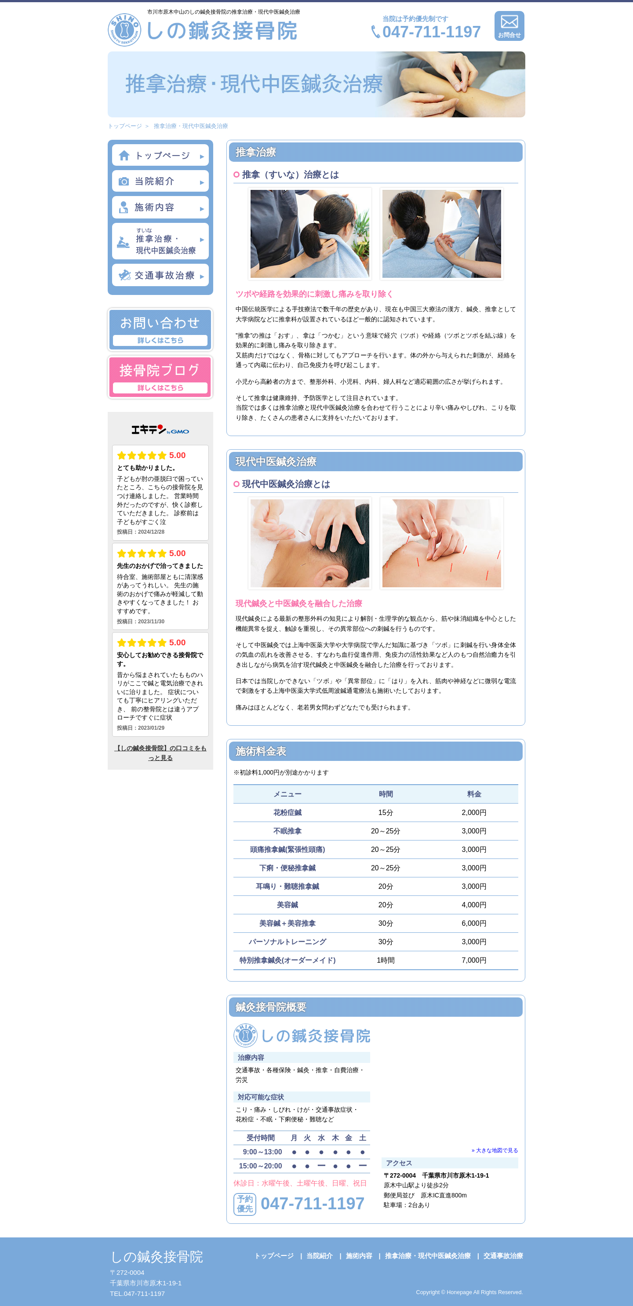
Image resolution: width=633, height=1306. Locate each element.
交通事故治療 (503, 1255)
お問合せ (509, 24)
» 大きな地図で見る (495, 1150)
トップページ (125, 126)
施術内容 (359, 1255)
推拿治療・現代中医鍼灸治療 (428, 1255)
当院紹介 (319, 1255)
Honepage (459, 1292)
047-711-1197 (431, 32)
